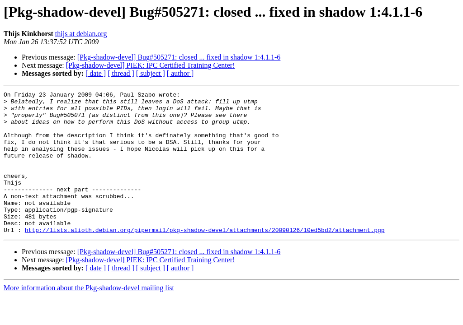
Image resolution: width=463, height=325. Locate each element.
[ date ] (95, 73)
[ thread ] (121, 73)
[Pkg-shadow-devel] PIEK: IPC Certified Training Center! (150, 65)
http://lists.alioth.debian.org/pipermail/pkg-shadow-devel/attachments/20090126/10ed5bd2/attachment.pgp (205, 258)
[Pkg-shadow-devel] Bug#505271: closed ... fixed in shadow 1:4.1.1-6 (179, 57)
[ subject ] (150, 73)
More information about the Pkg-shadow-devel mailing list (89, 316)
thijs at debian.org (81, 33)
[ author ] (180, 73)
